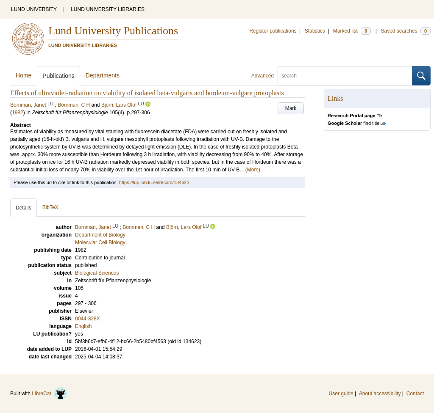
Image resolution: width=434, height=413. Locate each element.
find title (353, 123)
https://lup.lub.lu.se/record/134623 (154, 182)
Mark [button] (291, 108)
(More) (252, 170)
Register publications (272, 31)
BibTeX (50, 207)
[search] (345, 75)
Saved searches (406, 31)
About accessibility (380, 393)
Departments (103, 75)
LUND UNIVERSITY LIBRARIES (108, 9)
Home (23, 75)
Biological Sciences (97, 273)
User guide (341, 393)
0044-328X (87, 319)
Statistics (315, 31)
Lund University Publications (113, 31)
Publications (58, 75)
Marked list (352, 31)
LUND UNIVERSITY (34, 9)
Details (23, 208)
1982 (17, 113)
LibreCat (49, 393)
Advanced (262, 76)
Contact (415, 393)
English (83, 326)
